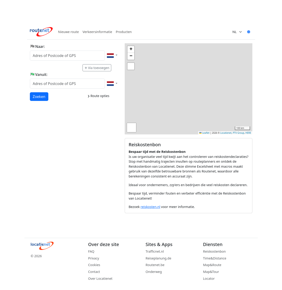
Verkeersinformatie (97, 32)
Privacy (93, 258)
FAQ (91, 251)
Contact (94, 271)
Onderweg (154, 271)
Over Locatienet (100, 278)
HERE (248, 132)
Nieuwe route (68, 32)
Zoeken (39, 96)
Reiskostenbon (214, 251)
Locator (209, 278)
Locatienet (225, 132)
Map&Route (212, 265)
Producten (124, 32)
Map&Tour (211, 271)
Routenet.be (155, 265)
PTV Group (238, 132)
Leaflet (204, 132)
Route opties (98, 96)
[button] (130, 49)
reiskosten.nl (150, 207)
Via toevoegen (97, 68)
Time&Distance (214, 258)
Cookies (94, 265)
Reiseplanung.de (158, 258)
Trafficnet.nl (155, 251)
